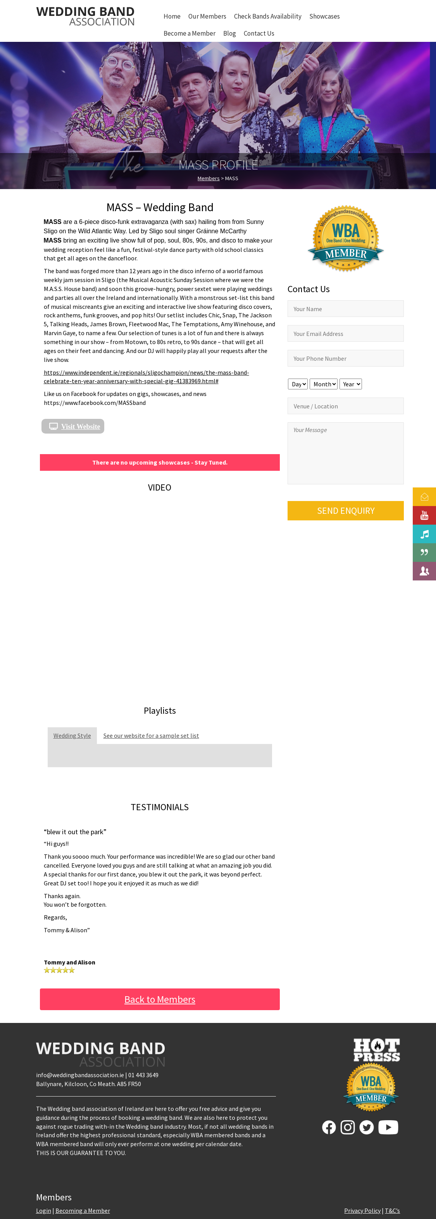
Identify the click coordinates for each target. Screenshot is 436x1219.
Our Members (207, 16)
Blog (229, 33)
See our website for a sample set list (151, 735)
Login (43, 1210)
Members (209, 178)
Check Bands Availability (268, 16)
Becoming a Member (82, 1210)
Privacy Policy (362, 1210)
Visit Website (80, 426)
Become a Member (189, 33)
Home (172, 16)
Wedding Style (72, 735)
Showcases (324, 16)
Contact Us (259, 33)
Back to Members (159, 999)
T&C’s (392, 1210)
